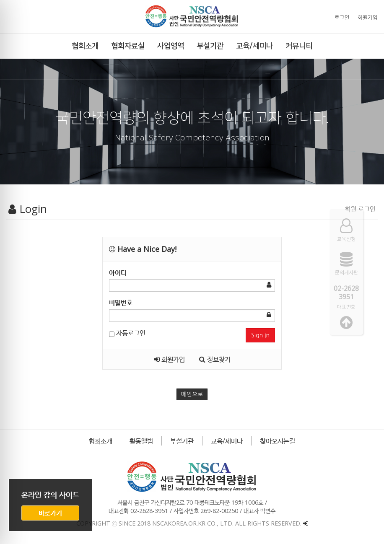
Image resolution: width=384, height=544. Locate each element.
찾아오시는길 (277, 441)
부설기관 (182, 441)
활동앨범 (141, 441)
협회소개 (100, 441)
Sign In (260, 335)
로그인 (342, 17)
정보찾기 (215, 359)
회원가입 (368, 17)
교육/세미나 (227, 441)
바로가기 (50, 513)
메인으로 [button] (192, 394)
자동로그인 (127, 332)
